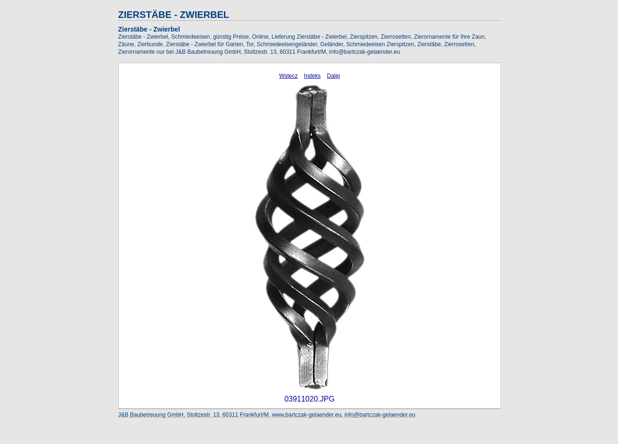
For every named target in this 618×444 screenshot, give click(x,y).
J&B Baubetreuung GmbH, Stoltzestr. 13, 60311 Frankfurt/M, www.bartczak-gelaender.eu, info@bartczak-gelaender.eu (267, 414)
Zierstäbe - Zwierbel (149, 29)
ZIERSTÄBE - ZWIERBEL (174, 14)
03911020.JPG (309, 399)
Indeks (312, 76)
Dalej (333, 76)
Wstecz (288, 76)
